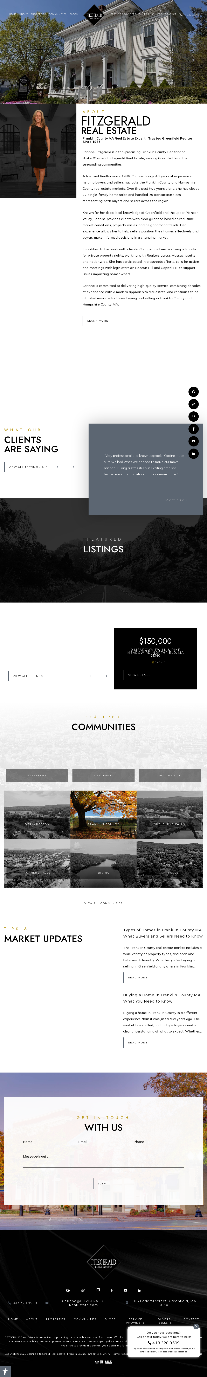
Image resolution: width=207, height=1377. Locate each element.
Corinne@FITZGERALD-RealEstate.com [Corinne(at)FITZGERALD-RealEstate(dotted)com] (83, 1303)
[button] (5, 1371)
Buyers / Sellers (150, 14)
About (24, 14)
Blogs (73, 14)
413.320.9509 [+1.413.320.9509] (192, 15)
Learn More (97, 320)
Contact (170, 14)
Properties (38, 14)
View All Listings (28, 675)
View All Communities (103, 903)
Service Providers (123, 14)
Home (13, 14)
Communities (58, 14)
